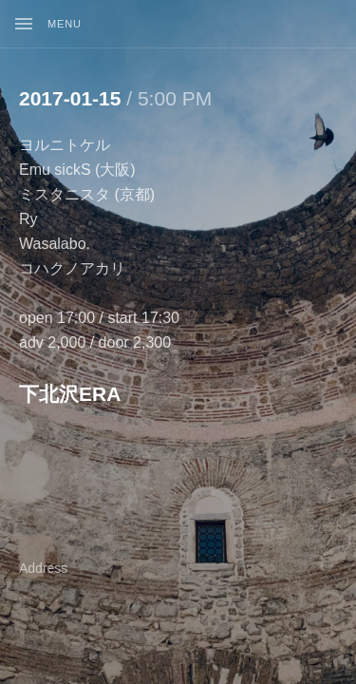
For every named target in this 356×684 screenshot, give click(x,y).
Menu (64, 23)
